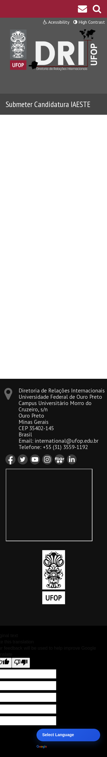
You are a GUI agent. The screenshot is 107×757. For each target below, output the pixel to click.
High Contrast (89, 22)
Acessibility (56, 22)
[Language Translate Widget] (68, 735)
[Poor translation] (21, 663)
